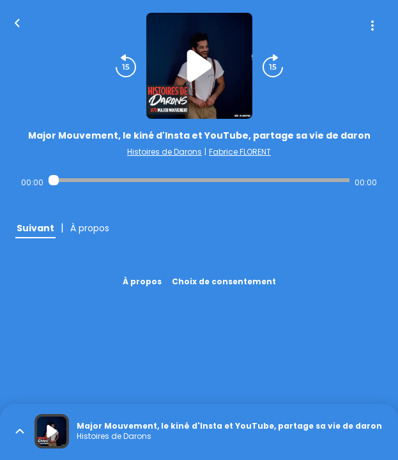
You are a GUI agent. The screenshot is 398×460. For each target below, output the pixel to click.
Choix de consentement (224, 281)
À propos (142, 281)
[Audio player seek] (199, 180)
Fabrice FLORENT (240, 151)
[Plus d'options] (372, 25)
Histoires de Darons (164, 151)
